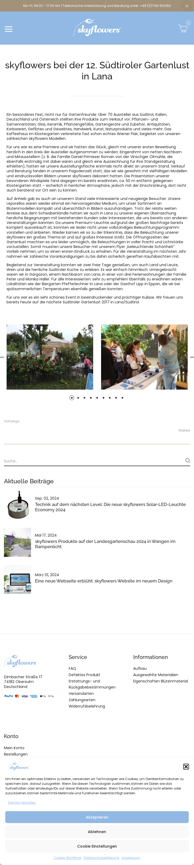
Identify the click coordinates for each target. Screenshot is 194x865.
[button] (186, 766)
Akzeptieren (97, 817)
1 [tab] (71, 397)
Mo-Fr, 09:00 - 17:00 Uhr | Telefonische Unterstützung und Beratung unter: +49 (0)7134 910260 (97, 5)
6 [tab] (103, 397)
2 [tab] (78, 397)
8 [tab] (116, 397)
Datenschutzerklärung (101, 858)
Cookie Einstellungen (97, 846)
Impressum (131, 858)
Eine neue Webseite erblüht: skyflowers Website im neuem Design (103, 581)
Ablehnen (97, 831)
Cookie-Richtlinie (67, 858)
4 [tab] (90, 397)
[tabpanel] (144, 357)
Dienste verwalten (22, 802)
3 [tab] (84, 397)
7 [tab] (109, 397)
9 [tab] (122, 397)
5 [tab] (97, 397)
